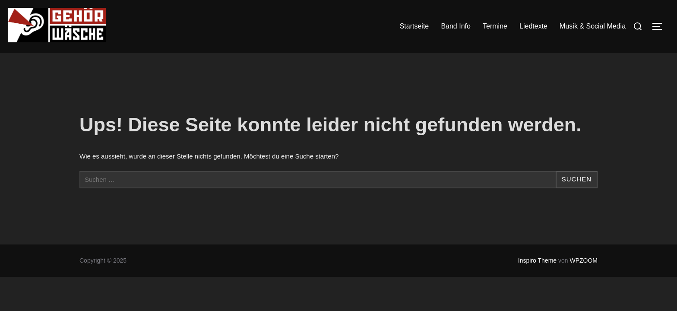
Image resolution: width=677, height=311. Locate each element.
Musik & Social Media (593, 26)
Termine (495, 26)
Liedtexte (533, 26)
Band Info (456, 26)
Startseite (414, 26)
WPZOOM (583, 260)
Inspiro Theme (537, 260)
